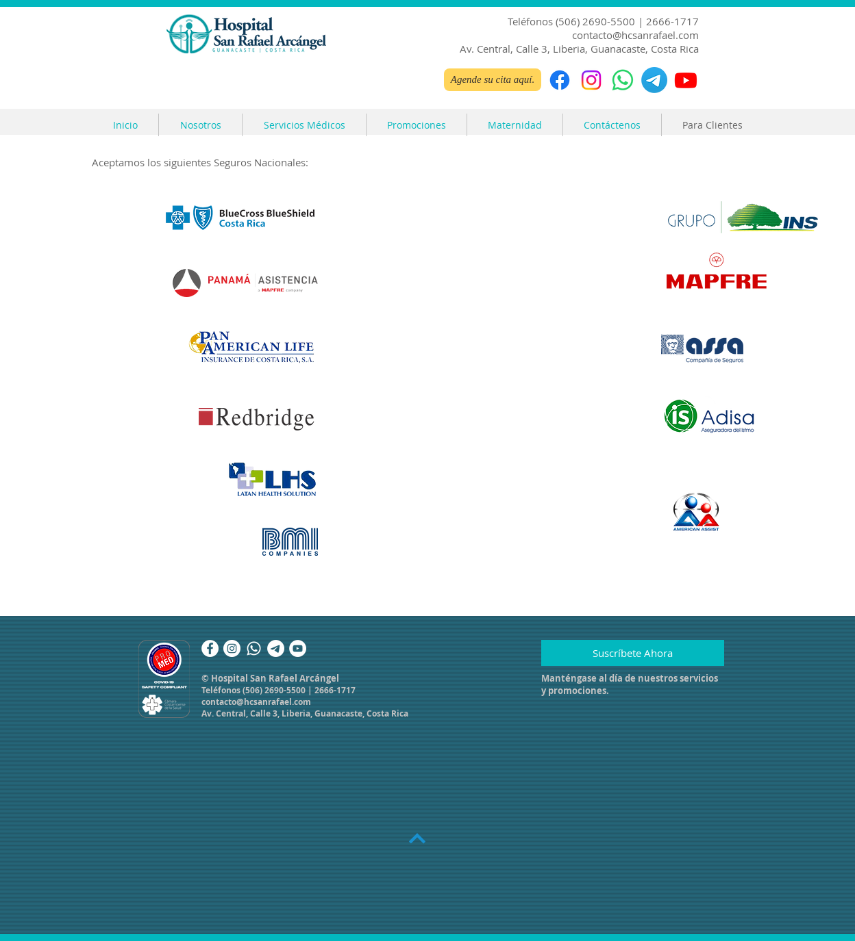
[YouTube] (297, 648)
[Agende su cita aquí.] (492, 79)
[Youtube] (686, 80)
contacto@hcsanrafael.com (635, 35)
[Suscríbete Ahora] (632, 653)
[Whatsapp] (253, 648)
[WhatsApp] (623, 80)
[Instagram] (591, 80)
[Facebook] (560, 80)
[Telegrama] (654, 80)
